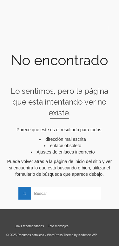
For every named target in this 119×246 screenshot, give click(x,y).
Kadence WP (87, 235)
